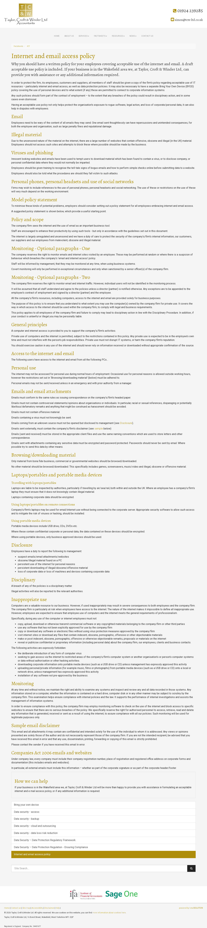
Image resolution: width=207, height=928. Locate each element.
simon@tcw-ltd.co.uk (187, 20)
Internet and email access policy (32, 854)
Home (57, 36)
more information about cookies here (109, 913)
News (133, 36)
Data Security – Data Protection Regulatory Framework (45, 840)
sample (98, 428)
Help (58, 908)
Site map (26, 908)
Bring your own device (26, 804)
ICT (28, 46)
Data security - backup (26, 818)
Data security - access (26, 811)
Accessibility (37, 908)
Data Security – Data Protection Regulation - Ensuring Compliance (51, 847)
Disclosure (126, 423)
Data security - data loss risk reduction (36, 833)
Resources (118, 36)
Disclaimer (49, 908)
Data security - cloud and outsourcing (35, 825)
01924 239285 (188, 10)
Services (84, 36)
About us (69, 36)
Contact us (147, 36)
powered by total (191, 908)
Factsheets (100, 36)
